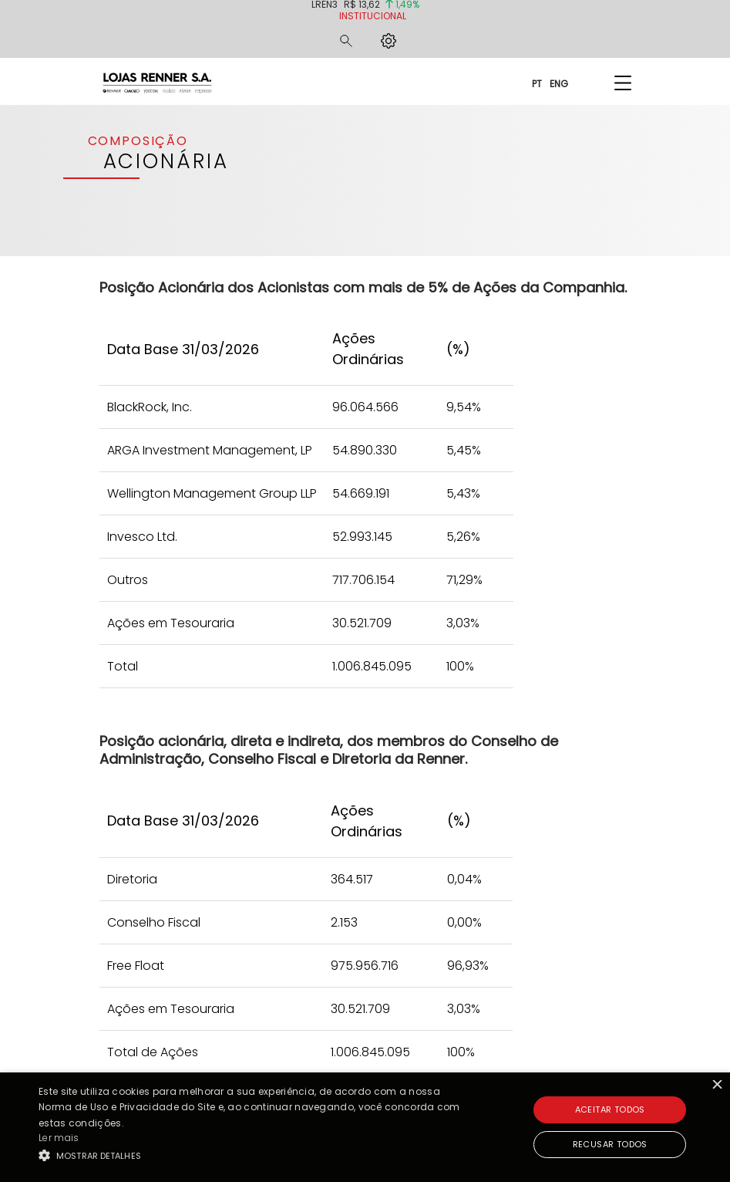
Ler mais (59, 1137)
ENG (559, 83)
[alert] (365, 1127)
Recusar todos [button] (610, 1144)
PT (537, 83)
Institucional (372, 15)
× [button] (716, 1086)
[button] (251, 1155)
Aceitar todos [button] (610, 1109)
